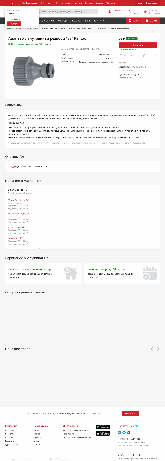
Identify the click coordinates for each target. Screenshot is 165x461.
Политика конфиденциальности (77, 437)
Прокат (37, 434)
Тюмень (13, 3)
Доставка (89, 3)
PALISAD (96, 49)
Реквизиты (10, 441)
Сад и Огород (46, 20)
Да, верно (14, 24)
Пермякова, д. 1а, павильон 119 (24, 249)
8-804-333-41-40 (17, 189)
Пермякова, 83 (15, 238)
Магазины (110, 3)
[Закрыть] (37, 9)
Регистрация (151, 3)
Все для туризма (94, 20)
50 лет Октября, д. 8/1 (18, 200)
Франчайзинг (29, 3)
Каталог (37, 430)
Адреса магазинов (13, 444)
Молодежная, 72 (16, 227)
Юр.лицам (45, 3)
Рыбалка (76, 20)
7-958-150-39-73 (129, 455)
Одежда (62, 20)
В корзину (138, 45)
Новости (9, 434)
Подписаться (130, 413)
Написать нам (126, 425)
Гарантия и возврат (72, 434)
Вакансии (9, 437)
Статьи (37, 444)
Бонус (134, 20)
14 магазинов (127, 70)
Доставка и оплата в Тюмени (76, 430)
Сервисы (99, 3)
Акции (151, 20)
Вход (140, 3)
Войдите (12, 166)
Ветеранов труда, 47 (18, 213)
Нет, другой (15, 19)
